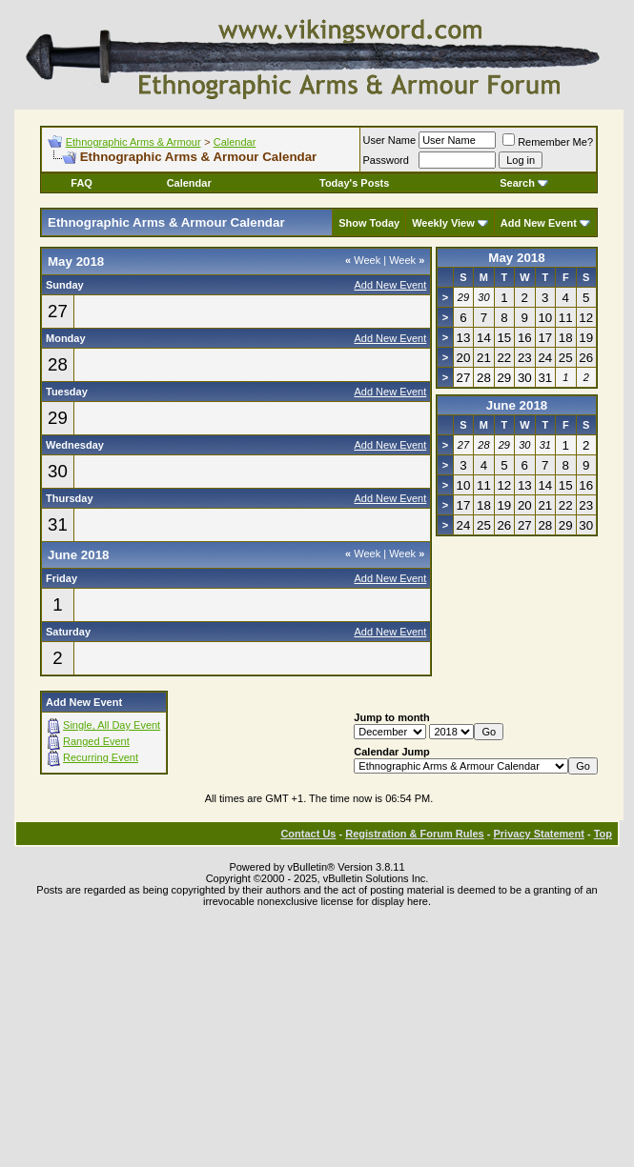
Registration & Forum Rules (414, 833)
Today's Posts (354, 183)
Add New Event (539, 223)
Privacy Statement (538, 833)
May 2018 (516, 258)
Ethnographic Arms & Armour (133, 142)
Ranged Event (96, 741)
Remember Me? (547, 142)
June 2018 (516, 405)
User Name (390, 140)
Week (362, 260)
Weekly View (443, 223)
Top (603, 833)
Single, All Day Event (111, 725)
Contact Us (308, 833)
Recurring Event (100, 757)
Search (524, 183)
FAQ (81, 183)
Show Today (368, 223)
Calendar (235, 142)
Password (386, 160)
